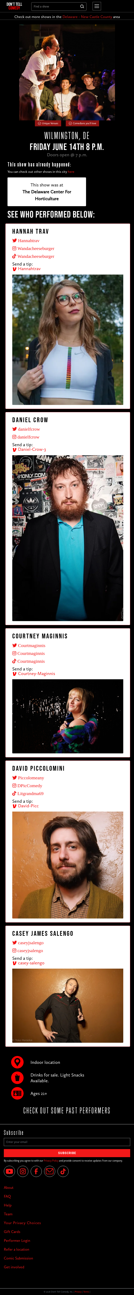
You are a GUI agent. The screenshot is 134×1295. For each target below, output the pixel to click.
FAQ (7, 1196)
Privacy (78, 1291)
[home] (16, 6)
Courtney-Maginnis (33, 673)
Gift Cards (12, 1231)
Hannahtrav (26, 268)
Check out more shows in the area (67, 16)
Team (8, 1214)
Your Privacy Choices (22, 1223)
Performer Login (17, 1240)
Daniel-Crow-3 (29, 449)
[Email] (49, 1171)
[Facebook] (36, 1171)
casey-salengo (28, 963)
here (71, 172)
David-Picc (25, 805)
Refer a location (16, 1249)
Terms (86, 1291)
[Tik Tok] (63, 1171)
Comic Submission (18, 1258)
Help (8, 1205)
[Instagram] (22, 1171)
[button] (96, 6)
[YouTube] (9, 1171)
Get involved (14, 1267)
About (8, 1187)
